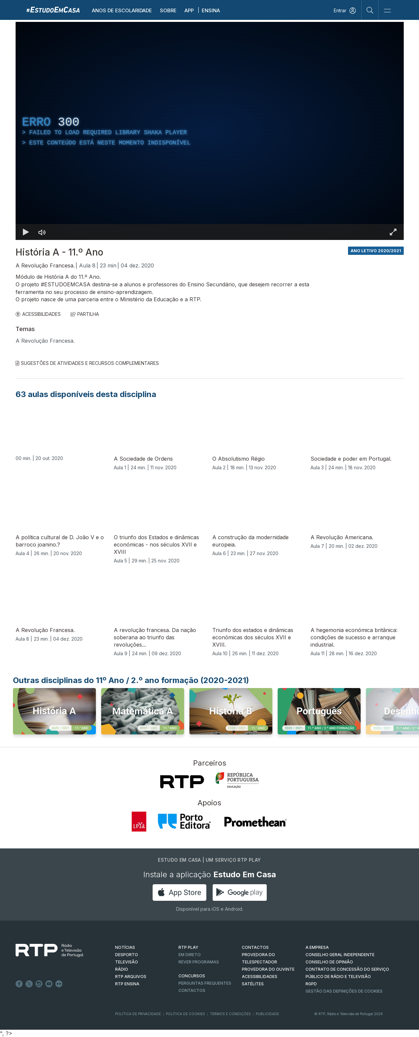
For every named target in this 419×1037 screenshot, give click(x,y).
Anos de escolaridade (122, 10)
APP (189, 10)
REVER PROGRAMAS (198, 961)
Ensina (211, 10)
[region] (210, 131)
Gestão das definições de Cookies (344, 991)
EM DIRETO (189, 954)
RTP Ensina (127, 983)
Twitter (29, 984)
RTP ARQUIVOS (130, 976)
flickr (59, 984)
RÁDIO (121, 969)
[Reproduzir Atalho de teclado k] (26, 232)
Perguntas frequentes (204, 983)
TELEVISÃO (126, 961)
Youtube (49, 984)
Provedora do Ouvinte (268, 969)
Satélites (253, 983)
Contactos (191, 990)
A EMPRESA (317, 947)
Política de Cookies (185, 1014)
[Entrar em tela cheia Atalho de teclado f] (393, 232)
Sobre (168, 10)
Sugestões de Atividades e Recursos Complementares (87, 363)
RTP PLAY (188, 947)
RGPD (311, 983)
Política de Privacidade (138, 1014)
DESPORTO (126, 954)
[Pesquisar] (370, 10)
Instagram (39, 984)
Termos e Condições (230, 1014)
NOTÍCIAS (125, 947)
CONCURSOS (191, 975)
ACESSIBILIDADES (38, 314)
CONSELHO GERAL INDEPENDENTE (340, 954)
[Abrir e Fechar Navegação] (387, 11)
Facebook (19, 984)
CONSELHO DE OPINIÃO (329, 961)
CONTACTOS (255, 947)
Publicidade (267, 1014)
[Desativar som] (42, 232)
